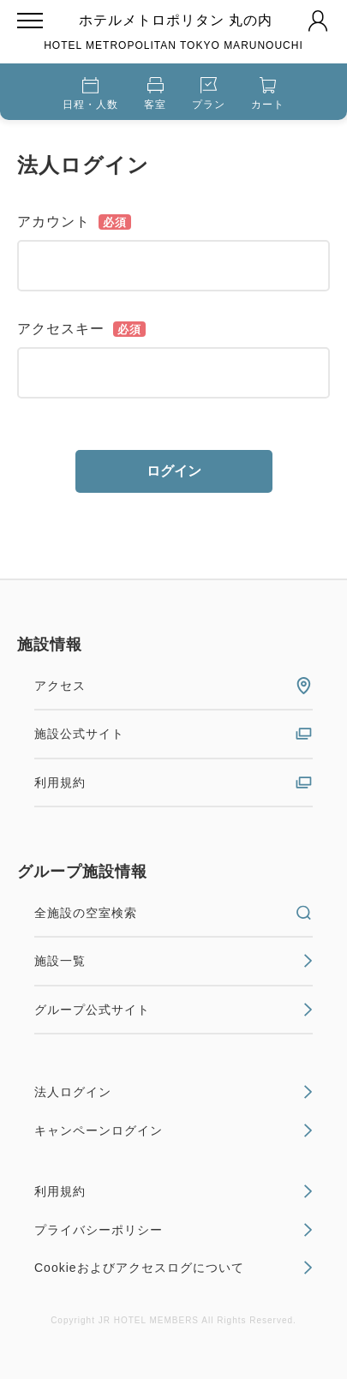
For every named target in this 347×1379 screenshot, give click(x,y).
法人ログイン (173, 1091)
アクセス (173, 685)
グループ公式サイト (173, 1009)
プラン (208, 94)
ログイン (174, 471)
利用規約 (173, 782)
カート (267, 94)
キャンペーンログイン (173, 1130)
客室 (155, 94)
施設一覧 (173, 960)
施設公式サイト (173, 733)
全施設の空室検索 (173, 912)
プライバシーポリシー (173, 1229)
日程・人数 (90, 94)
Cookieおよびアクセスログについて (173, 1267)
